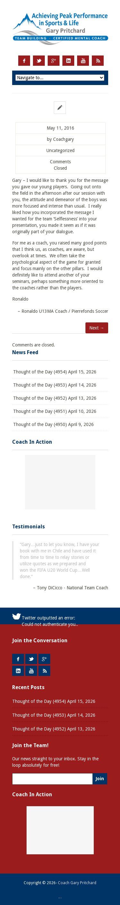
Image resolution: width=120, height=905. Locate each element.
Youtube (83, 60)
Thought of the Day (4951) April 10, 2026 (54, 411)
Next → (96, 327)
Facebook (24, 60)
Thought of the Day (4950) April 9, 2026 (53, 424)
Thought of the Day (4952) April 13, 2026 (54, 398)
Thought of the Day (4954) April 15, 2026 (54, 371)
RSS (98, 60)
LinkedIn (68, 60)
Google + (54, 60)
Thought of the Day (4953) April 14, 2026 (54, 385)
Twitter (39, 60)
